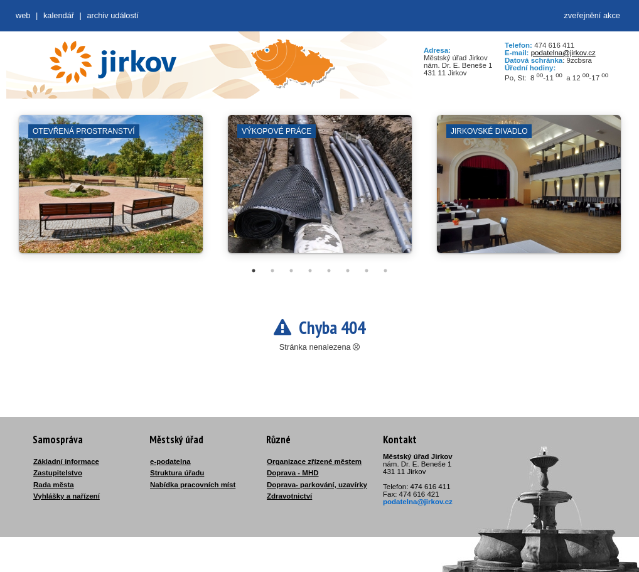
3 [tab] (291, 270)
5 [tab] (329, 270)
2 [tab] (272, 270)
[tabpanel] (110, 190)
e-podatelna (170, 461)
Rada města (53, 484)
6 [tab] (347, 270)
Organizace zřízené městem (314, 461)
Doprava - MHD (293, 473)
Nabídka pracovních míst (192, 484)
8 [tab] (385, 270)
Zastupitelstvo (57, 473)
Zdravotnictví (289, 496)
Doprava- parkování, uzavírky (317, 484)
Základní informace (66, 461)
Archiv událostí (113, 15)
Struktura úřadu (177, 473)
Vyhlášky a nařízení (66, 496)
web (23, 15)
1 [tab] (253, 270)
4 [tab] (310, 270)
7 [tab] (366, 270)
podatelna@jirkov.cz (563, 53)
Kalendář (58, 15)
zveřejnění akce (592, 15)
